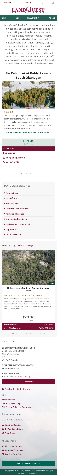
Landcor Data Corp (11, 403)
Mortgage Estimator (13, 446)
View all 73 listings (25, 246)
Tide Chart (8, 433)
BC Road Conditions (12, 429)
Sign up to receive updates (28, 463)
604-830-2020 (11, 161)
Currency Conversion (13, 450)
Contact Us (8, 2)
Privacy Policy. (33, 473)
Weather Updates (11, 425)
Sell (17, 17)
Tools (27, 2)
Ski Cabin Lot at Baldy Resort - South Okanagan (28, 75)
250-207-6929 (46, 328)
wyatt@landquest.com (13, 328)
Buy (4, 17)
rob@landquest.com (14, 157)
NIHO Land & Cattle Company (16, 407)
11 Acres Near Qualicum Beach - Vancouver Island (28, 289)
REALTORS (33, 17)
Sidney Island (8, 399)
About (52, 17)
